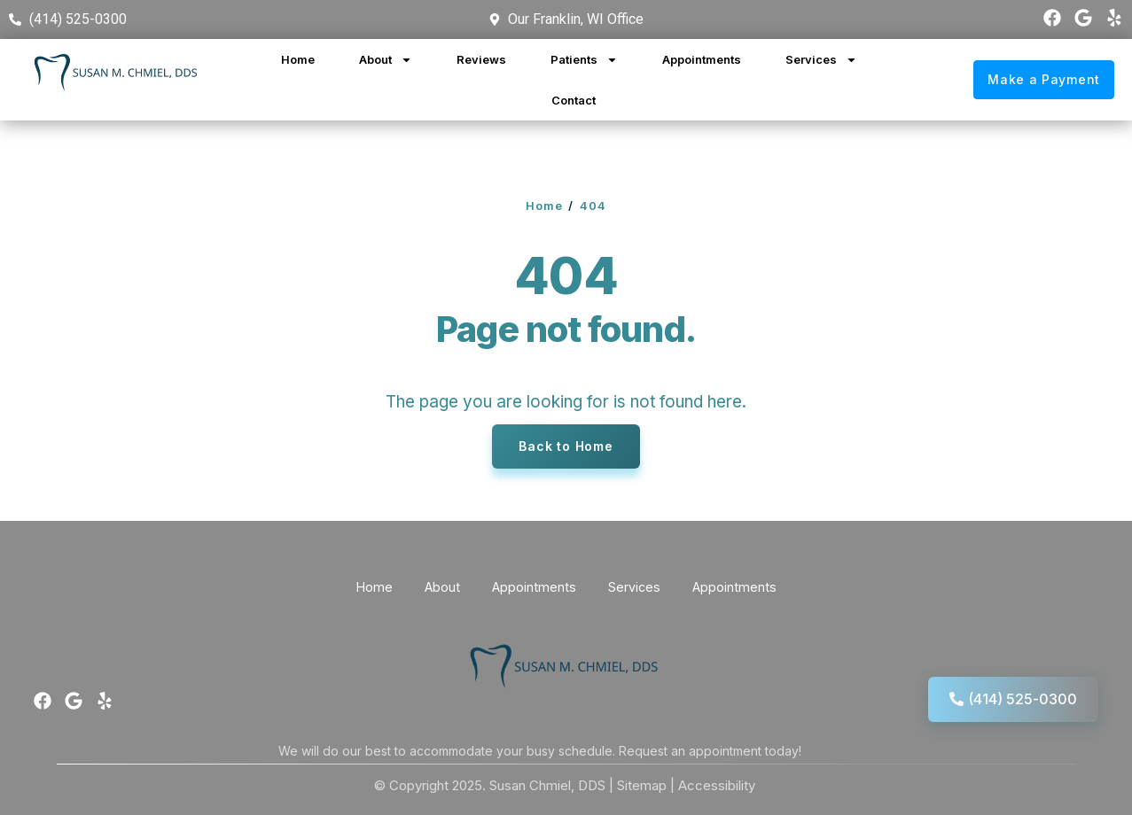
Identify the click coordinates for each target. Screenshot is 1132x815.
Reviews (481, 59)
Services (821, 59)
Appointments (701, 59)
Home (298, 59)
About (385, 59)
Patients (584, 59)
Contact (573, 100)
